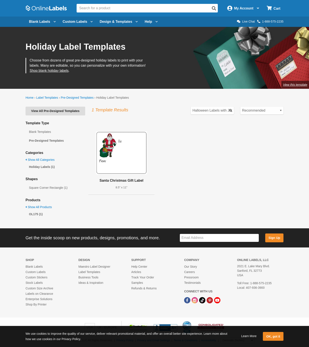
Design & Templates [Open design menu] (119, 21)
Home (29, 97)
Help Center (139, 266)
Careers (189, 272)
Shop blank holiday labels (49, 70)
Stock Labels (34, 282)
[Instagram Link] (195, 300)
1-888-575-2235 (270, 21)
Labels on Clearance (39, 293)
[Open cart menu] (273, 8)
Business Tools (88, 277)
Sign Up (274, 238)
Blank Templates (40, 132)
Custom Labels (35, 272)
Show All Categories (40, 159)
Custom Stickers (36, 277)
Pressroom (191, 277)
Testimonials (192, 282)
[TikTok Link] (202, 300)
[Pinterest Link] (210, 300)
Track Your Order (142, 277)
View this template (295, 84)
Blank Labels (34, 266)
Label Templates (47, 97)
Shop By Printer (36, 304)
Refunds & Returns (144, 288)
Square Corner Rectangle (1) (48, 187)
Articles (136, 272)
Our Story (190, 266)
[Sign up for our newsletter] (219, 238)
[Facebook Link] (187, 300)
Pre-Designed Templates (77, 97)
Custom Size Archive (39, 288)
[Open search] (214, 8)
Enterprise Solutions (39, 299)
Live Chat (246, 21)
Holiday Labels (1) (42, 167)
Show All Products (39, 207)
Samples (137, 282)
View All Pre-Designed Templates (55, 111)
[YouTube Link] (217, 300)
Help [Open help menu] (151, 21)
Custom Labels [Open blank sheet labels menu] (78, 21)
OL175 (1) (36, 214)
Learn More (249, 336)
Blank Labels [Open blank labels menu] (42, 21)
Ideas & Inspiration (90, 282)
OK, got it (273, 336)
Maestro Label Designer (94, 266)
